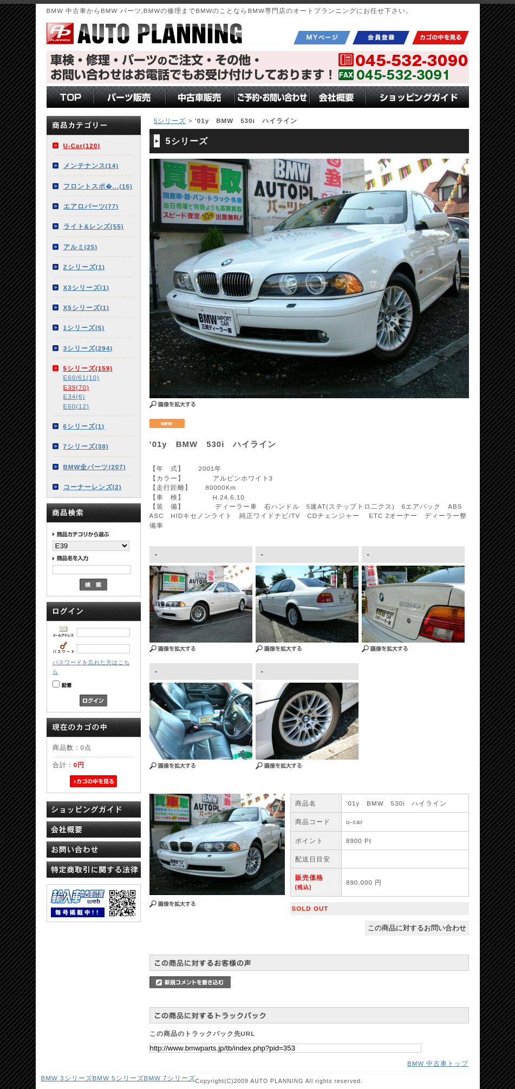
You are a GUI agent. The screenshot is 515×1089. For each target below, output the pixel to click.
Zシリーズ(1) (84, 266)
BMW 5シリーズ (118, 1077)
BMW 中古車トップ (438, 1063)
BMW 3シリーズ (67, 1077)
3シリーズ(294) (88, 348)
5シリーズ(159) (88, 368)
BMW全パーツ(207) (94, 466)
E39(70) (76, 387)
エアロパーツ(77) (91, 206)
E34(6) (74, 396)
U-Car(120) (82, 145)
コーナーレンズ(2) (92, 486)
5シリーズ (170, 120)
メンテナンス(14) (91, 165)
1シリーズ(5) (84, 327)
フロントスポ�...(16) (98, 186)
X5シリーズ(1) (86, 307)
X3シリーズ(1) (86, 287)
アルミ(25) (80, 246)
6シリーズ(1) (84, 426)
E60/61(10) (81, 377)
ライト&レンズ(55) (93, 226)
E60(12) (76, 406)
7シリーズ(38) (86, 446)
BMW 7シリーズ (169, 1077)
